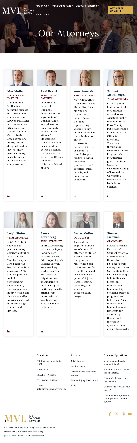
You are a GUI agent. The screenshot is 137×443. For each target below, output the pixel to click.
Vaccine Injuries (87, 5)
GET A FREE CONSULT (116, 10)
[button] (110, 414)
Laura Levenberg (48, 235)
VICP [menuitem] (73, 385)
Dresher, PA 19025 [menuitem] (46, 375)
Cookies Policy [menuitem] (25, 431)
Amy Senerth (83, 91)
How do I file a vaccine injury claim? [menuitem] (116, 380)
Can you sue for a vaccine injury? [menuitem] (117, 388)
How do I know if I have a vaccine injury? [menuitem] (117, 371)
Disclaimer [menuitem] (9, 427)
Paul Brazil (49, 91)
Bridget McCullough (116, 93)
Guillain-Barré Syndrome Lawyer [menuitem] (84, 373)
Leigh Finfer (16, 233)
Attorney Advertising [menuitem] (24, 427)
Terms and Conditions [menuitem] (45, 427)
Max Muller (15, 91)
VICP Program (62, 5)
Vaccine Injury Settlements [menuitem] (84, 380)
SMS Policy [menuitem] (38, 431)
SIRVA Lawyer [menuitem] (78, 361)
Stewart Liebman (113, 235)
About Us (42, 5)
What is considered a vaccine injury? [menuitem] (115, 362)
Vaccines (42, 14)
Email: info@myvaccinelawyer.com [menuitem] (51, 387)
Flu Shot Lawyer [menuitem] (79, 366)
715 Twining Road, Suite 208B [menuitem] (49, 362)
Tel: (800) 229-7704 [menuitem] (47, 380)
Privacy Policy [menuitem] (10, 431)
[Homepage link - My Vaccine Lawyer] (22, 423)
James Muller (83, 233)
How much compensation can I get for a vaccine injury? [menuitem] (117, 398)
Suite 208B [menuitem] (42, 369)
